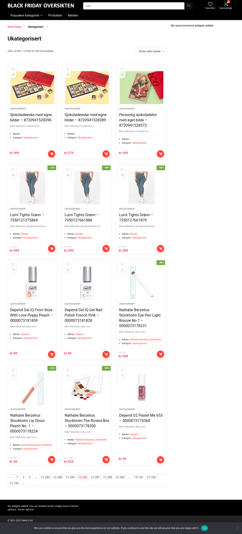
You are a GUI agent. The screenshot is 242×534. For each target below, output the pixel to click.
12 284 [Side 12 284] (57, 482)
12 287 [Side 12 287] (95, 482)
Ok (204, 528)
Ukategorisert (35, 26)
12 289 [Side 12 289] (120, 482)
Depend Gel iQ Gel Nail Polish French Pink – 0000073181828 (83, 318)
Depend (25, 337)
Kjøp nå (51, 155)
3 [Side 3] (30, 482)
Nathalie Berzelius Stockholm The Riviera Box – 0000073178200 (87, 425)
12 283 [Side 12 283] (45, 482)
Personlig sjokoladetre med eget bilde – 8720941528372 (138, 121)
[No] (237, 528)
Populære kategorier (24, 15)
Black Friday (14, 26)
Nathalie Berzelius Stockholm (145, 343)
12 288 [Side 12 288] (107, 482)
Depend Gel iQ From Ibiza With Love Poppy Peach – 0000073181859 (31, 318)
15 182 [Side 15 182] (151, 482)
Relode (24, 236)
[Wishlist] (210, 4)
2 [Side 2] (23, 482)
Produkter (55, 15)
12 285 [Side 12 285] (70, 482)
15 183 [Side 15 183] (14, 488)
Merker (73, 15)
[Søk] (188, 5)
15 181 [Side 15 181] (138, 482)
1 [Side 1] (17, 482)
